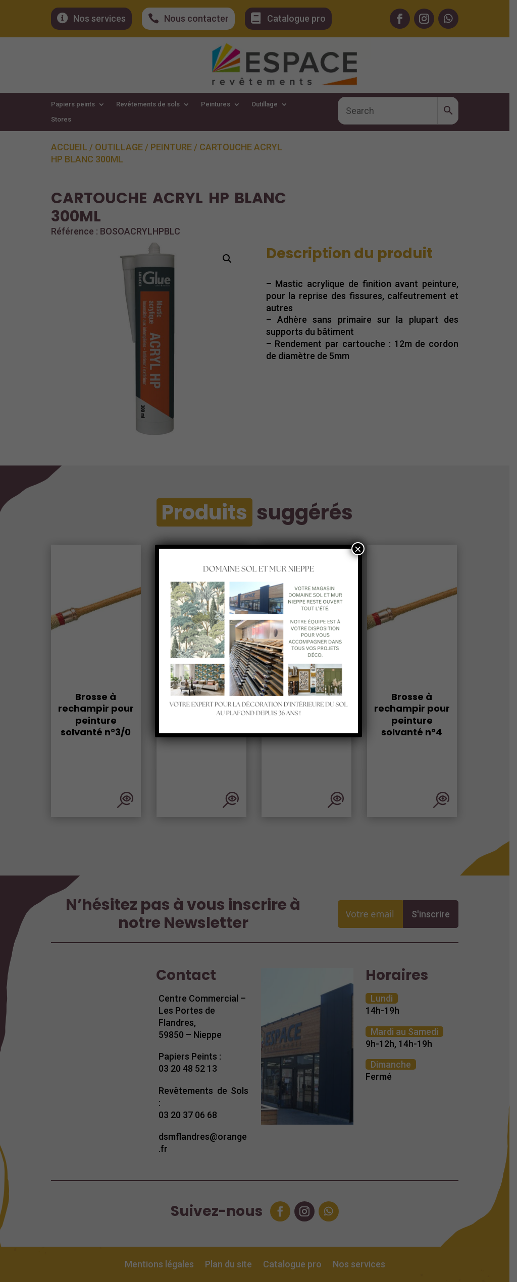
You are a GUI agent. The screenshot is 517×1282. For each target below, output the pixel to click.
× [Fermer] (357, 548)
